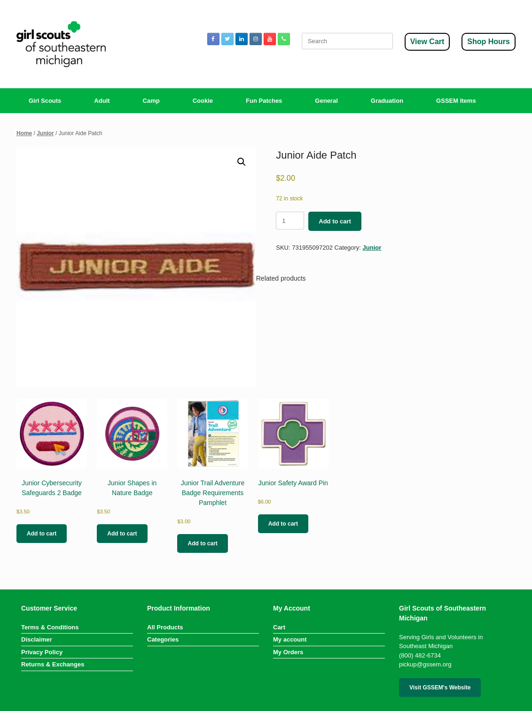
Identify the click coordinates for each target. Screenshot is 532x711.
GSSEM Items (456, 100)
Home (24, 133)
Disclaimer (36, 639)
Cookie (203, 100)
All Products (165, 627)
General (326, 100)
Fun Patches (264, 100)
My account (290, 639)
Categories (163, 639)
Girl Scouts (45, 100)
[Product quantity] (290, 220)
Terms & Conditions (50, 627)
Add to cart (335, 221)
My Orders (288, 652)
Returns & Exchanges (52, 664)
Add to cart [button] (41, 533)
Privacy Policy (42, 652)
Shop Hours (488, 42)
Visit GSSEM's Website (439, 687)
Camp (151, 100)
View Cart (427, 42)
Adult (102, 100)
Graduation (387, 100)
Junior (45, 133)
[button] (241, 161)
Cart (279, 627)
